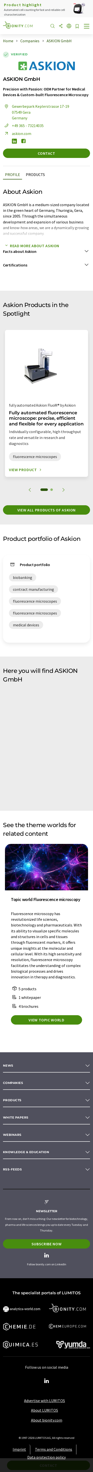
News (8, 1065)
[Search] (52, 26)
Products (35, 174)
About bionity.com (46, 1420)
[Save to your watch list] (77, 26)
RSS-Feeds (12, 1169)
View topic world (46, 1019)
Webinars (12, 1135)
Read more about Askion (31, 245)
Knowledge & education (26, 1152)
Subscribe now (46, 1243)
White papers (16, 1117)
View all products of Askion (46, 509)
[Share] (60, 26)
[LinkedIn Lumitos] (46, 1381)
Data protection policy (46, 1457)
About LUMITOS (44, 1410)
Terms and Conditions (53, 1449)
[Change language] (68, 26)
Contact (46, 153)
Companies (13, 1083)
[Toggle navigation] (87, 26)
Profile (12, 174)
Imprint (19, 1449)
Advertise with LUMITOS (44, 1400)
